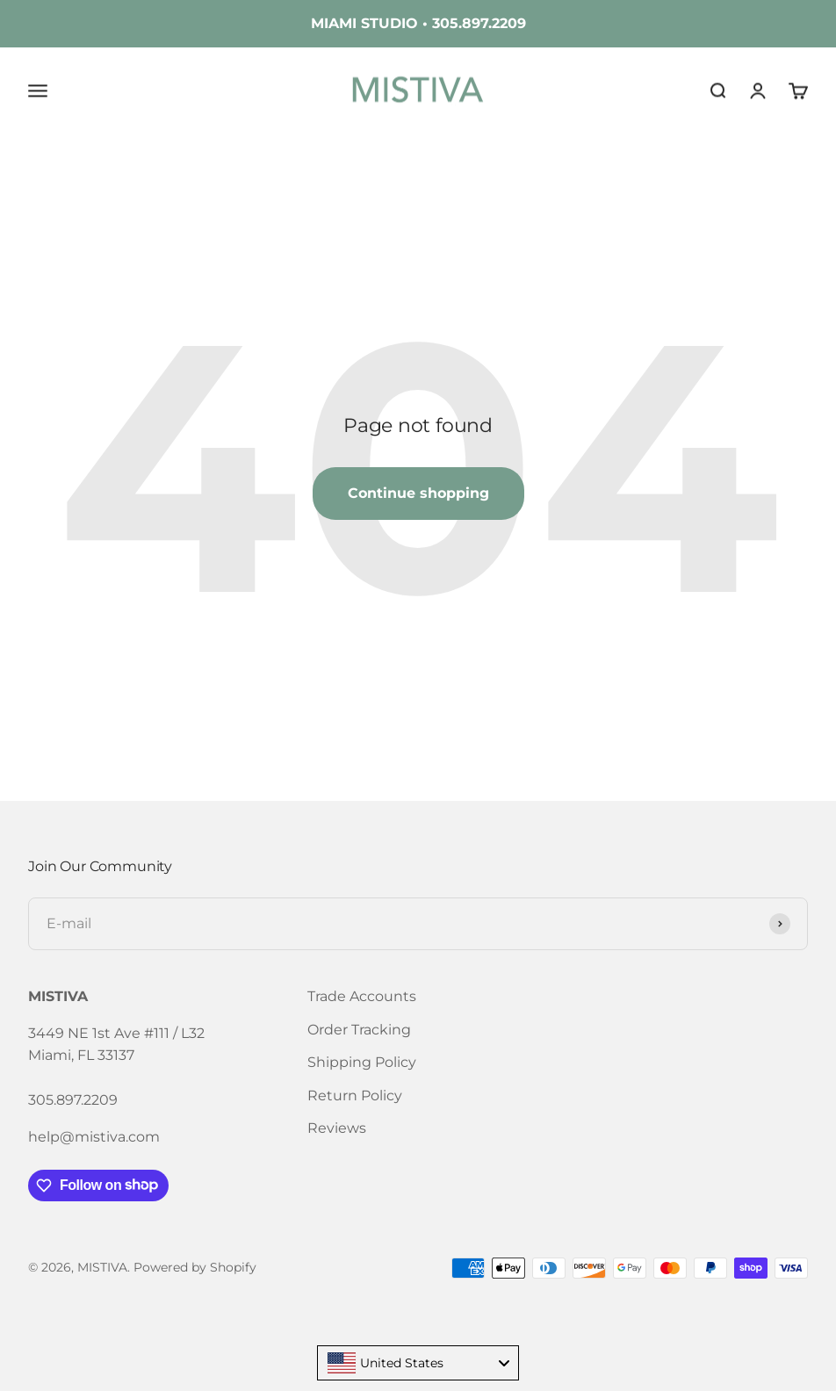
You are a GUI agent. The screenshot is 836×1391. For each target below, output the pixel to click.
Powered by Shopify (194, 1267)
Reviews (336, 1128)
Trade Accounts (361, 996)
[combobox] (418, 1362)
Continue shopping (418, 493)
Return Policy (354, 1095)
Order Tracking (359, 1029)
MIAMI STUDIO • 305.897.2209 (418, 23)
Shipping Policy (361, 1062)
